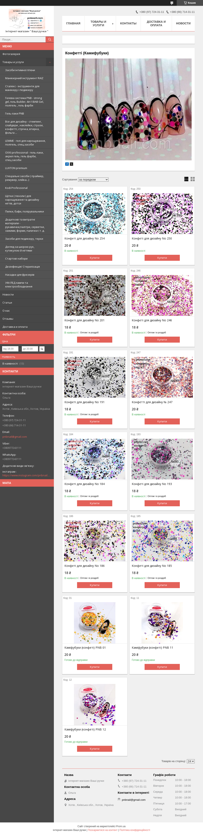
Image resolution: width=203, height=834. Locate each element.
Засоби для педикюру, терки (24, 239)
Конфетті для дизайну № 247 (152, 402)
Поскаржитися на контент (102, 830)
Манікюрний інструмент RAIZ (24, 78)
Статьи (7, 302)
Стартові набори (16, 258)
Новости (8, 294)
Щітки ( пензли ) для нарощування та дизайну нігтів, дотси (22, 199)
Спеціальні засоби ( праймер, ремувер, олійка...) (24, 178)
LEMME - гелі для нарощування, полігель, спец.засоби (25, 142)
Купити (94, 258)
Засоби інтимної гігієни (20, 70)
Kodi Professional (16, 188)
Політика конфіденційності (135, 830)
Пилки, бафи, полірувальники (24, 211)
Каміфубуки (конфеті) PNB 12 (85, 729)
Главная (73, 23)
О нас (6, 310)
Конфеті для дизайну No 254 (84, 238)
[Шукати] (50, 39)
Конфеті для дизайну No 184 (84, 484)
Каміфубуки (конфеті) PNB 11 (152, 647)
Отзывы (7, 318)
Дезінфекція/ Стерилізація (22, 266)
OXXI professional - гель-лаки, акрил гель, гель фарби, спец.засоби (24, 156)
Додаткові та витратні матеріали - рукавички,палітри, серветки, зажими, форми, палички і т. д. (25, 225)
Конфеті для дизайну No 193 (152, 484)
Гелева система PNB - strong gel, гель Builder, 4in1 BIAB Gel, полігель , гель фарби (24, 101)
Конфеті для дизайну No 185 (152, 566)
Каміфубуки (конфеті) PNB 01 (85, 647)
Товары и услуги (13, 62)
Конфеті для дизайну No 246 (152, 320)
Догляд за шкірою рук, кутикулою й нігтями (19, 248)
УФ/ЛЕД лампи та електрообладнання (18, 284)
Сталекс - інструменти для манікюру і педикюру (22, 88)
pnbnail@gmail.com (14, 436)
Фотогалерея (11, 54)
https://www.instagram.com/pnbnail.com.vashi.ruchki (26, 475)
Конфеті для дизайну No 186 (84, 566)
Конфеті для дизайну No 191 (84, 402)
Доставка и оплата (15, 327)
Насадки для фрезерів (19, 274)
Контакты (128, 23)
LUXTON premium (16, 168)
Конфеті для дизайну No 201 (84, 320)
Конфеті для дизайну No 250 (152, 238)
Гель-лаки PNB (14, 113)
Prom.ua (121, 826)
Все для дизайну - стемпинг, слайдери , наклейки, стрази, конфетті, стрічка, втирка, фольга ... (24, 127)
